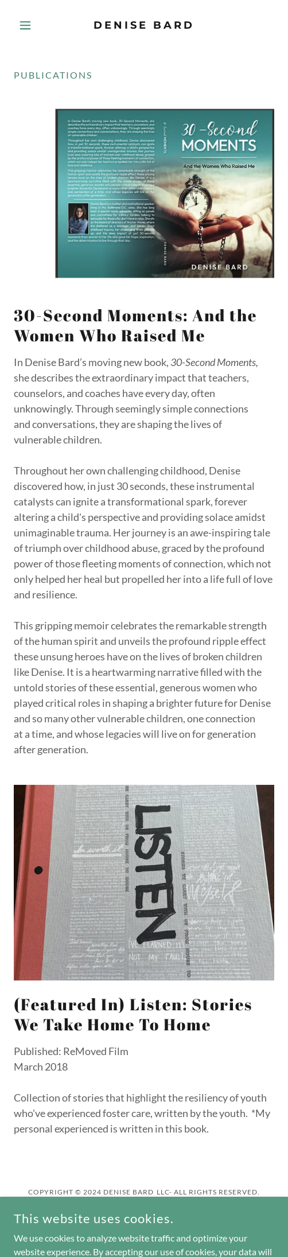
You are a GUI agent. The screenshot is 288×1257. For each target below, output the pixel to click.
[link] (144, 25)
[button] (33, 25)
